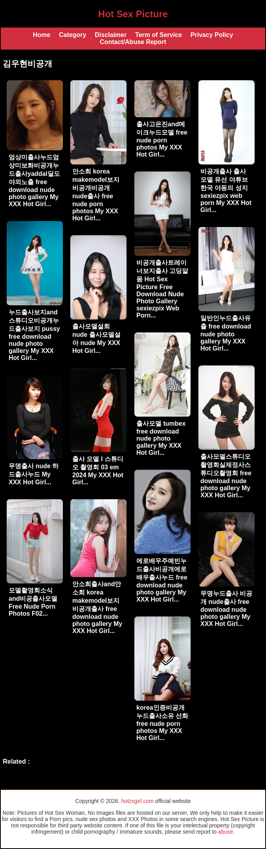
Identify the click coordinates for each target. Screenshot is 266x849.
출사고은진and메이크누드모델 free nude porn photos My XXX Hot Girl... (161, 139)
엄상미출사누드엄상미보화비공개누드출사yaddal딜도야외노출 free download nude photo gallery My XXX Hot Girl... (34, 180)
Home (41, 34)
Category (72, 34)
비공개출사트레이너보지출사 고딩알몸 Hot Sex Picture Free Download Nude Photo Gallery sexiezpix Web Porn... (162, 289)
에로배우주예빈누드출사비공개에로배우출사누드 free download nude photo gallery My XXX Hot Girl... (161, 580)
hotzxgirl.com (137, 801)
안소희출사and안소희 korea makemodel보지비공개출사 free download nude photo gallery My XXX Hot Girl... (97, 607)
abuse (225, 832)
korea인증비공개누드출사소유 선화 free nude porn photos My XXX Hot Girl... (162, 722)
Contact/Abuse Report (133, 42)
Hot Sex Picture (133, 14)
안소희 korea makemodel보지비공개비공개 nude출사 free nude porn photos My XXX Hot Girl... (95, 194)
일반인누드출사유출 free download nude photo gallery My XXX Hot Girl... (225, 333)
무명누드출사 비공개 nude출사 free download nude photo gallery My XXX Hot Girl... (226, 608)
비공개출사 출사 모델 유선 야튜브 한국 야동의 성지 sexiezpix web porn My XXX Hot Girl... (225, 190)
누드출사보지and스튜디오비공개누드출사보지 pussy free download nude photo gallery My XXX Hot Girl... (34, 335)
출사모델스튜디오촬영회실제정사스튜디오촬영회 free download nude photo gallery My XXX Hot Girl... (225, 475)
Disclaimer (111, 34)
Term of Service (158, 34)
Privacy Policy (212, 34)
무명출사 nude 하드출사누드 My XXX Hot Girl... (34, 474)
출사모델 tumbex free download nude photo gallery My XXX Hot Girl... (160, 438)
